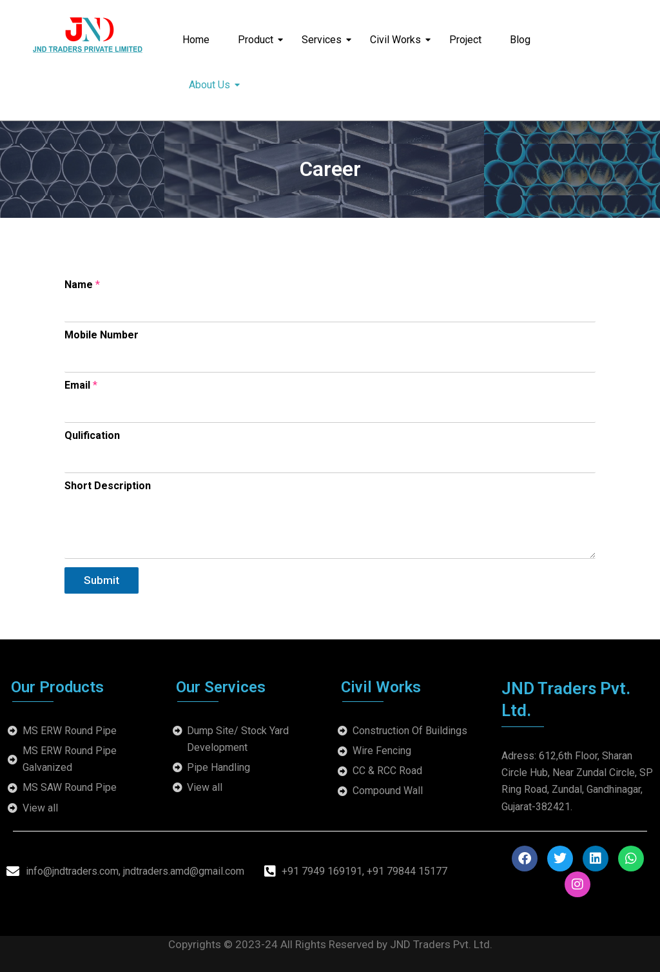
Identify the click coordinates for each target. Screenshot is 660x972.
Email (80, 385)
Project (465, 40)
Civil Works (399, 40)
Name (82, 284)
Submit (101, 580)
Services (325, 40)
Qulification (92, 435)
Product (259, 40)
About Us (213, 85)
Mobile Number (101, 335)
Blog (520, 40)
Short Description (107, 486)
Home (195, 40)
